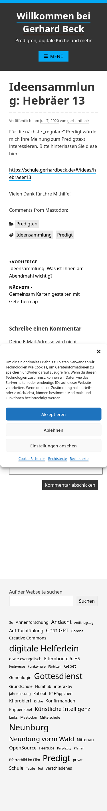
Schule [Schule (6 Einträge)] (16, 768)
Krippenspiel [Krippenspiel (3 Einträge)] (20, 709)
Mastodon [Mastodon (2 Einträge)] (28, 717)
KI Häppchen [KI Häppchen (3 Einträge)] (60, 693)
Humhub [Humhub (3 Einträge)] (43, 686)
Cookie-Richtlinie (32, 458)
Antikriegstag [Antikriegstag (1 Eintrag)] (83, 623)
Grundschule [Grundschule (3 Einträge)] (21, 686)
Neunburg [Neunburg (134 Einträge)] (29, 727)
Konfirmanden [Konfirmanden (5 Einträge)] (60, 701)
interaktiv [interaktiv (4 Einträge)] (63, 686)
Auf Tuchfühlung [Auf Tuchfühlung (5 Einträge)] (26, 631)
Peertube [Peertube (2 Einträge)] (46, 748)
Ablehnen (53, 430)
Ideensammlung (34, 235)
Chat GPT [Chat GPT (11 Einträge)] (57, 630)
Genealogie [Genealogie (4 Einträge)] (20, 677)
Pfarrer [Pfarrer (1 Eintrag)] (79, 748)
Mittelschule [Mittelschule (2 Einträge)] (50, 717)
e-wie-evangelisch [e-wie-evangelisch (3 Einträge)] (25, 658)
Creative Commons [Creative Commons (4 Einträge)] (27, 638)
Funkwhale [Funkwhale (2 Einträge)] (37, 666)
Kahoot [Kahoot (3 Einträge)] (40, 693)
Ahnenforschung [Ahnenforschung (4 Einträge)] (32, 622)
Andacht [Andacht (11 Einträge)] (61, 621)
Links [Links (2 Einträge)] (13, 717)
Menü (53, 56)
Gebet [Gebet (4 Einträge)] (70, 666)
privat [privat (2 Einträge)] (77, 759)
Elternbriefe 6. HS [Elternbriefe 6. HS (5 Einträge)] (62, 659)
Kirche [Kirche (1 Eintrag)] (38, 701)
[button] (98, 351)
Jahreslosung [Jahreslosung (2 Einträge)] (20, 693)
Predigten (27, 224)
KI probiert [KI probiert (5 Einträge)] (20, 701)
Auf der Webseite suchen (35, 592)
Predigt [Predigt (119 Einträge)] (56, 758)
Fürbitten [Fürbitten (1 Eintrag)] (54, 667)
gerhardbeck (78, 120)
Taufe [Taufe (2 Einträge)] (30, 768)
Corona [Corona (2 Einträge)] (77, 631)
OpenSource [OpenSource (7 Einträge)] (23, 747)
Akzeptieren (53, 414)
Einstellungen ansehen (53, 445)
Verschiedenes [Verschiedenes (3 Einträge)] (58, 768)
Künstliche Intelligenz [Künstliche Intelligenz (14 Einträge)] (62, 709)
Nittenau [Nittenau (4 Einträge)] (85, 739)
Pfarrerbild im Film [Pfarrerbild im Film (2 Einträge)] (24, 759)
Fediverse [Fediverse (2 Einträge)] (17, 666)
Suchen (87, 601)
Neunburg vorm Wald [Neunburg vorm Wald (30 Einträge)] (41, 738)
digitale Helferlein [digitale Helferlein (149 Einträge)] (44, 648)
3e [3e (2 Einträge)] (11, 622)
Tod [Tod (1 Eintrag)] (40, 769)
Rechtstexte (57, 458)
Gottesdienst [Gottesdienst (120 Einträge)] (58, 676)
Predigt (65, 235)
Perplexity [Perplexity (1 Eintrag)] (64, 748)
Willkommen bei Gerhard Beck (53, 22)
